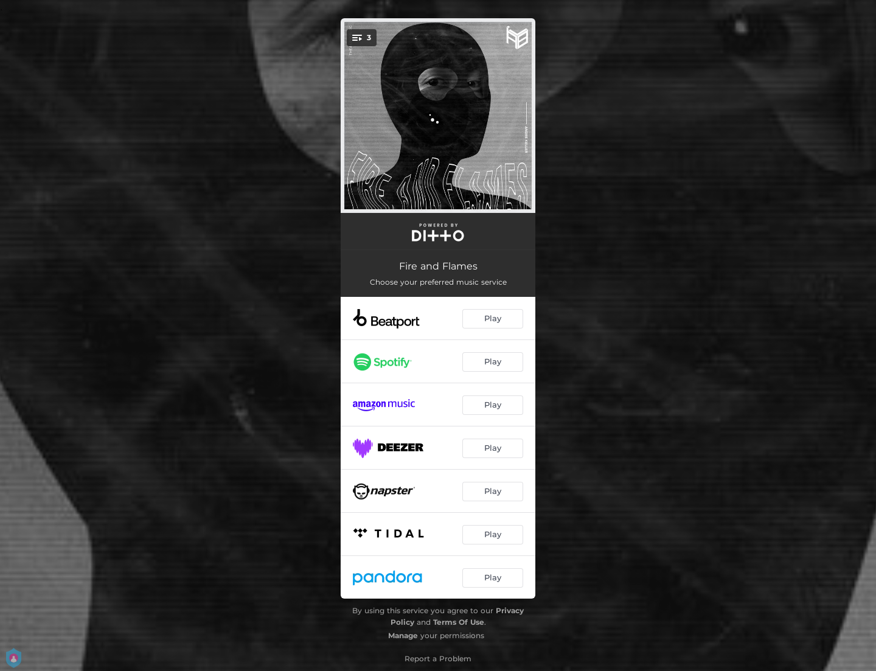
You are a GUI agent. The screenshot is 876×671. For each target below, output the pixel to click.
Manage (403, 635)
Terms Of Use (458, 622)
